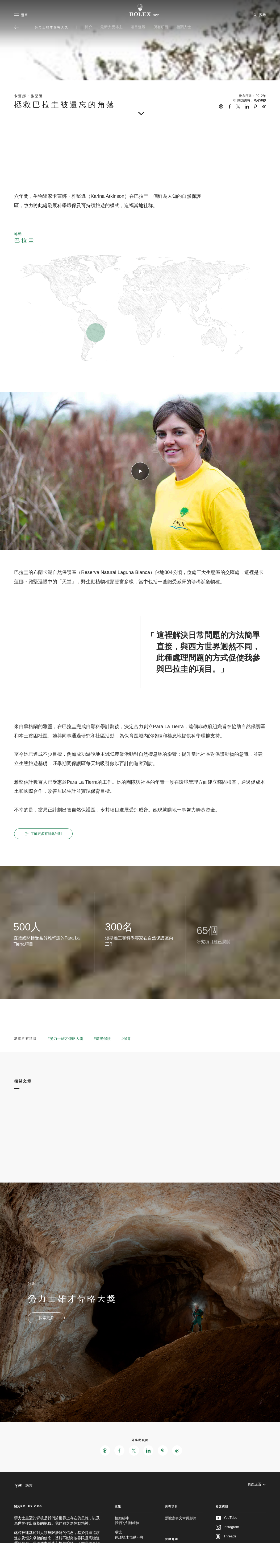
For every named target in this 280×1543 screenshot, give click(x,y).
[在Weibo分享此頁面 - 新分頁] (178, 1451)
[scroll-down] (140, 112)
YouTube (226, 1523)
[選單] (21, 15)
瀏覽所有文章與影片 (180, 1524)
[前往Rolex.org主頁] (140, 10)
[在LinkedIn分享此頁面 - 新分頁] (148, 1451)
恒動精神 (134, 1526)
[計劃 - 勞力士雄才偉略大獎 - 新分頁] (46, 1318)
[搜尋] (259, 14)
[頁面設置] (257, 1486)
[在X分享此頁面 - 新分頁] (133, 1451)
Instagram (227, 1533)
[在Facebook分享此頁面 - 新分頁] (119, 1451)
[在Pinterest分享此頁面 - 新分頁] (163, 1451)
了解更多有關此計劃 (44, 834)
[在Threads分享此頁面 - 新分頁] (104, 1451)
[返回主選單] (16, 27)
